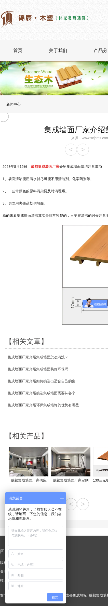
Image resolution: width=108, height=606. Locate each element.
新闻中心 (13, 104)
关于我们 (58, 50)
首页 (17, 50)
